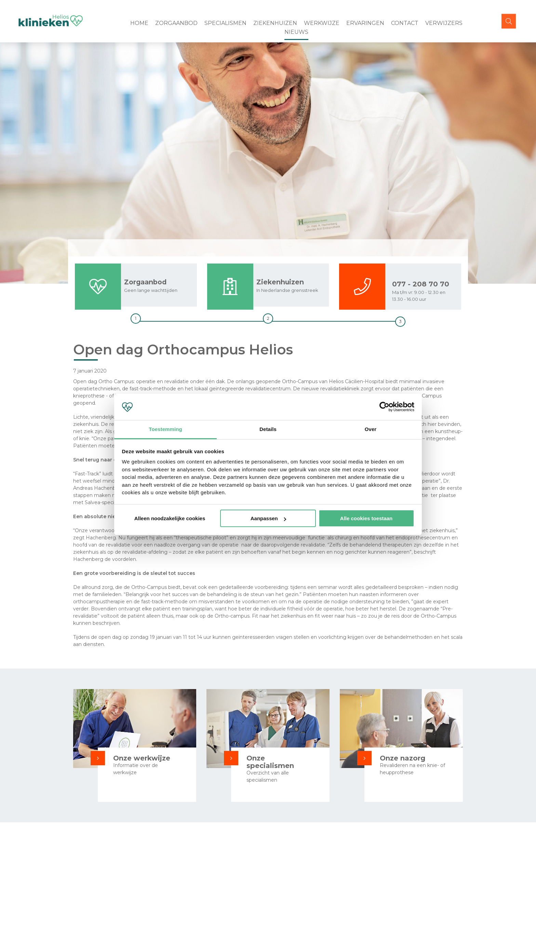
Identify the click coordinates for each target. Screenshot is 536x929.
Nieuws (296, 32)
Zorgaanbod (176, 23)
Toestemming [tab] (165, 429)
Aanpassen (268, 518)
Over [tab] (371, 429)
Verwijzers (444, 23)
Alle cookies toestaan (366, 518)
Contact (404, 23)
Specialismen (225, 23)
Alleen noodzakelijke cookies (169, 518)
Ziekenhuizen (275, 23)
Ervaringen (365, 23)
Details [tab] (268, 429)
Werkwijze (321, 23)
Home (139, 23)
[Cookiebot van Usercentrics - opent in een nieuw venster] (384, 407)
